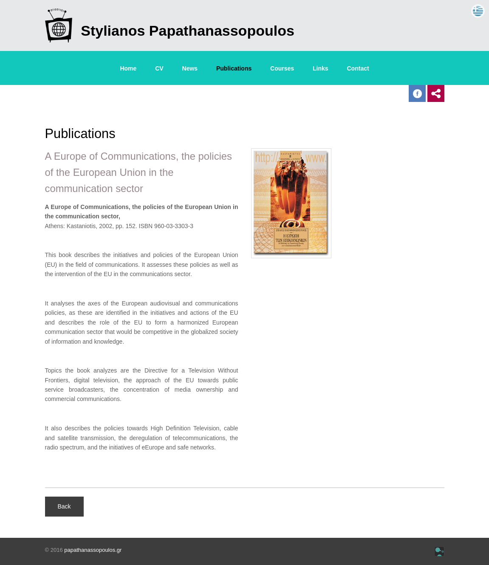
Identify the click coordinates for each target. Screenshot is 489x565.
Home (128, 68)
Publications (234, 68)
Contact (358, 68)
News (190, 68)
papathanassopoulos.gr (93, 550)
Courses (282, 68)
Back (64, 506)
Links (320, 68)
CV (159, 68)
